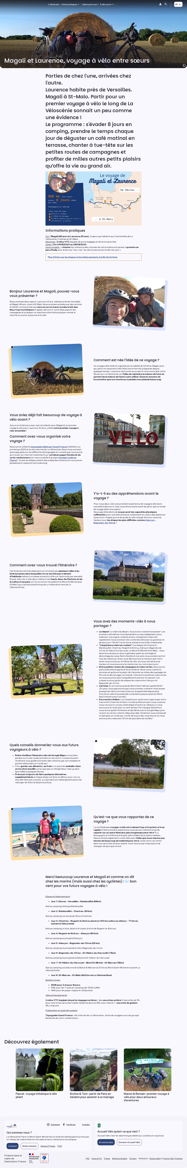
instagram (55, 1124)
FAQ (59, 1146)
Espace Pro (97, 1158)
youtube (86, 1124)
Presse (107, 1158)
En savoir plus (106, 1142)
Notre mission (29, 1146)
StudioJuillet (155, 1158)
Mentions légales (119, 1158)
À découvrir (106, 4)
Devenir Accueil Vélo (129, 1142)
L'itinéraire (53, 4)
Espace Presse (48, 1146)
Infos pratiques (69, 4)
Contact (12, 1146)
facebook (71, 1124)
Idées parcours (90, 4)
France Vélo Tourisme (173, 1158)
